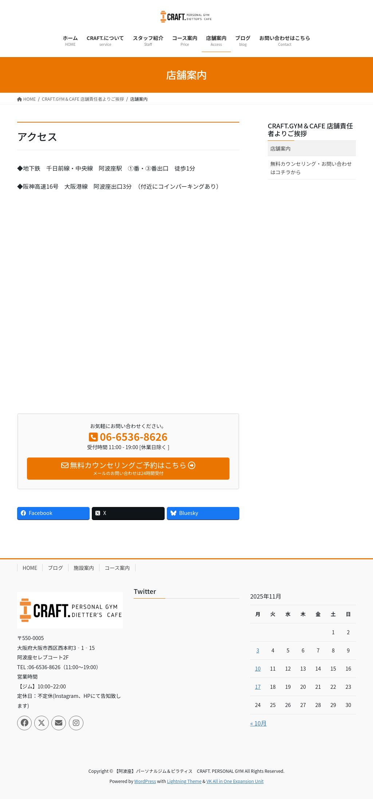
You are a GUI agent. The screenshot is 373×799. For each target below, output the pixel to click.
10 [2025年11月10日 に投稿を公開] (258, 668)
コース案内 (117, 567)
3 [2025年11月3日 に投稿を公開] (257, 650)
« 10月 (258, 723)
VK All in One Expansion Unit (235, 781)
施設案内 (84, 567)
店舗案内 (280, 148)
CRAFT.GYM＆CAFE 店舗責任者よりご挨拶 (310, 129)
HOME (30, 567)
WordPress (145, 781)
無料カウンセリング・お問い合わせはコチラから (311, 168)
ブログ (55, 567)
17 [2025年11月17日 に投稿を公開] (258, 686)
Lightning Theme (184, 781)
